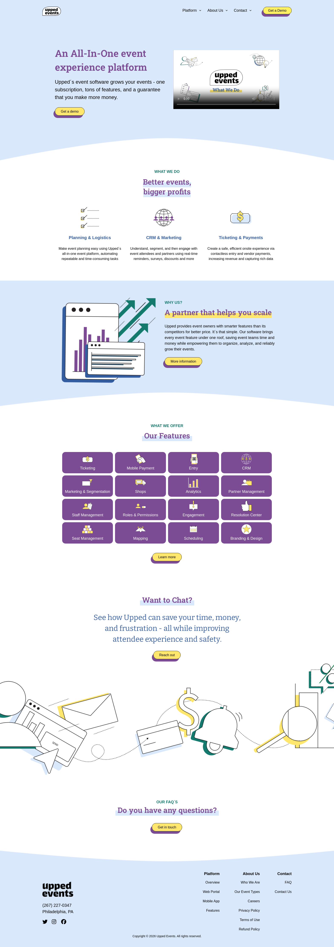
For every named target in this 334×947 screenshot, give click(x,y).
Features (213, 910)
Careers (254, 901)
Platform (190, 10)
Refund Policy (249, 929)
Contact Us (283, 892)
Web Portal (211, 892)
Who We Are (250, 882)
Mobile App (211, 901)
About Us (215, 10)
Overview (212, 882)
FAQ (288, 882)
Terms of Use (250, 920)
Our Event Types (247, 892)
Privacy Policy (249, 910)
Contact (240, 10)
